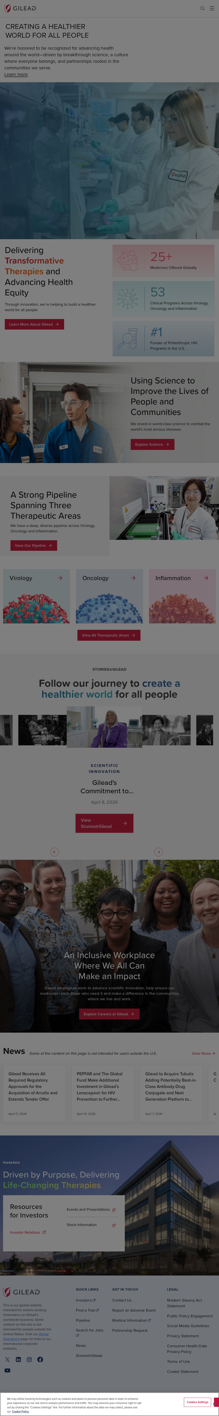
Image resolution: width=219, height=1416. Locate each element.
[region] (109, 1404)
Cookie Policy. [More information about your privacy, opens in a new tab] (20, 1411)
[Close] (214, 1404)
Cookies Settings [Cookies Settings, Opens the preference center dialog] (197, 1402)
